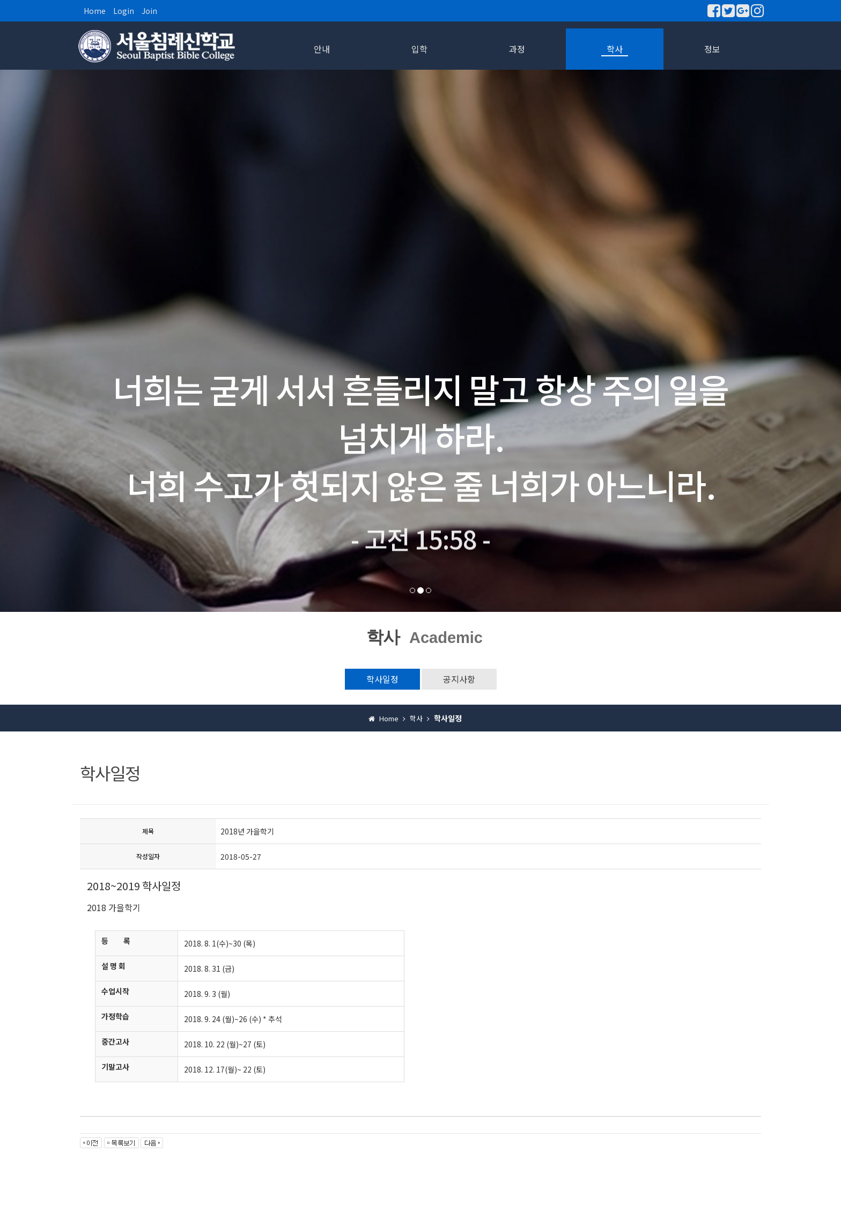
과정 (517, 48)
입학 (419, 48)
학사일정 (382, 678)
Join (149, 10)
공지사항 (459, 678)
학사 (615, 48)
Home (95, 10)
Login (123, 10)
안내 (322, 48)
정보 (712, 48)
